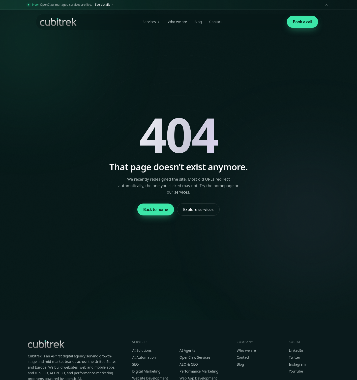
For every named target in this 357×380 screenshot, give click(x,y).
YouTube (296, 371)
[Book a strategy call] (302, 22)
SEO (135, 364)
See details (104, 4)
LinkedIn (296, 350)
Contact (215, 21)
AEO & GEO (188, 364)
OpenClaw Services (194, 357)
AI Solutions (141, 350)
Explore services (198, 209)
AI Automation (144, 357)
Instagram (297, 364)
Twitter (294, 357)
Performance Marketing (198, 371)
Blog (198, 21)
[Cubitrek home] (58, 22)
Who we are (177, 21)
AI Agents (187, 350)
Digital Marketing (146, 371)
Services (151, 21)
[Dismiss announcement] (326, 4)
